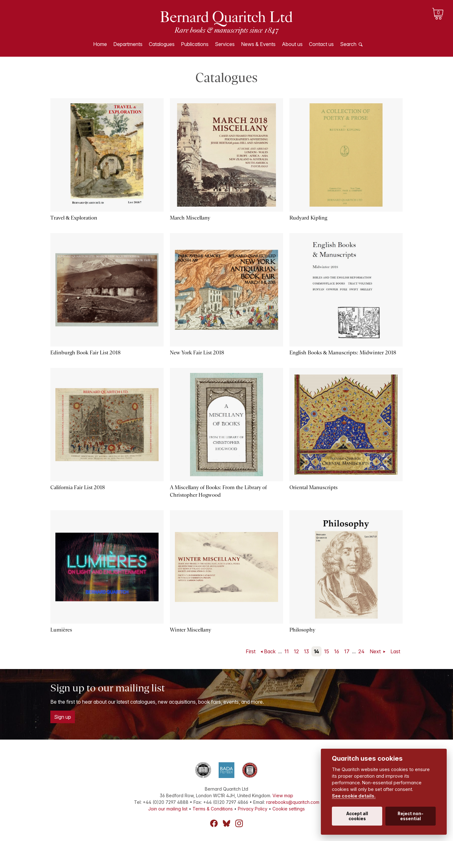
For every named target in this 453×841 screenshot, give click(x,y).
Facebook (214, 823)
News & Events (258, 44)
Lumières (61, 630)
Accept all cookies (357, 816)
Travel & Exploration (73, 218)
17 (347, 651)
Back (270, 651)
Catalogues (162, 44)
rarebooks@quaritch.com (292, 802)
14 (316, 651)
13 (306, 651)
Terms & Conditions (213, 808)
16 (336, 651)
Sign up (62, 717)
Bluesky (226, 823)
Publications (195, 44)
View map (282, 795)
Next (376, 651)
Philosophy (302, 630)
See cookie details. (354, 795)
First (250, 651)
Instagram (239, 823)
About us (292, 44)
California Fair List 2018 (77, 487)
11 (286, 651)
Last (395, 651)
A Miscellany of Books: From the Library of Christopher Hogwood (218, 491)
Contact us (321, 44)
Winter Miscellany (190, 630)
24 (361, 651)
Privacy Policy (252, 808)
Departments (128, 44)
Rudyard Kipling (308, 218)
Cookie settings (288, 808)
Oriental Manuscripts (313, 487)
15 (326, 651)
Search (348, 44)
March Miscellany (190, 218)
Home (100, 44)
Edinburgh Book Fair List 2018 (85, 353)
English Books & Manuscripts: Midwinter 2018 (342, 353)
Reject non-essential (410, 816)
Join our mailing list (167, 808)
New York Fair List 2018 (197, 353)
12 (296, 651)
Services (225, 44)
